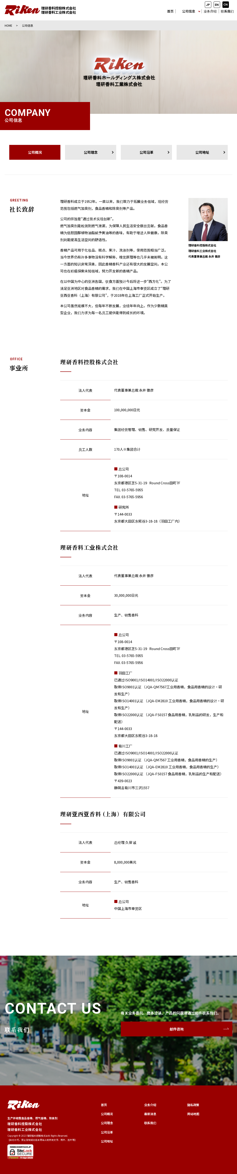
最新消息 (150, 1114)
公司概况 (107, 1114)
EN (217, 4)
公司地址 (202, 152)
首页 (170, 11)
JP (208, 4)
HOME (8, 25)
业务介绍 (210, 11)
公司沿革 (146, 152)
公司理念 (91, 152)
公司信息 (188, 11)
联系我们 (227, 11)
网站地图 (193, 1114)
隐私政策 (193, 1105)
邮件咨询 (177, 1029)
